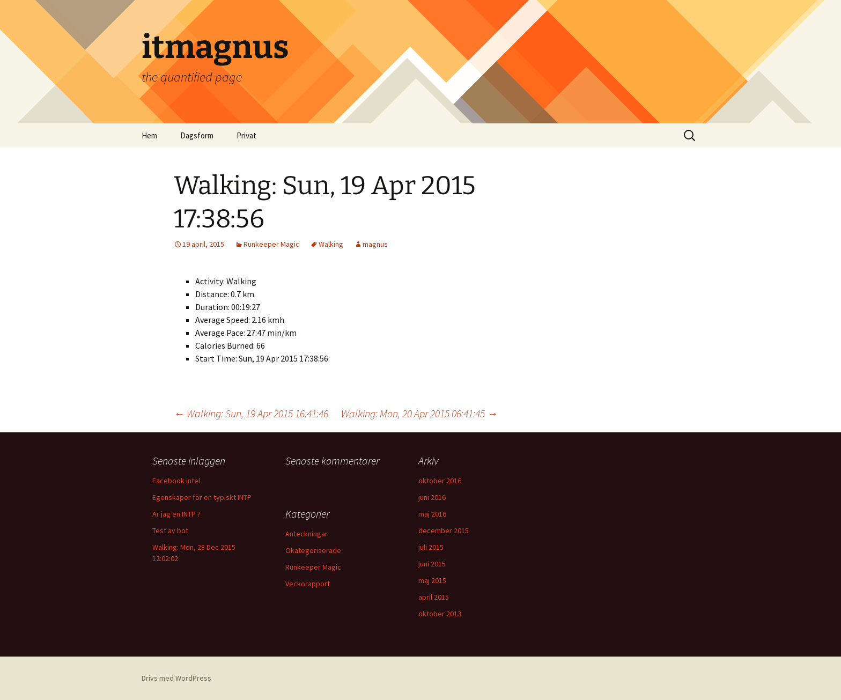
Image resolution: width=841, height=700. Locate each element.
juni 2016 (432, 497)
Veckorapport (307, 583)
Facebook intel (176, 480)
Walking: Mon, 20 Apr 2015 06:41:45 (419, 413)
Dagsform (196, 135)
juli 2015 (431, 547)
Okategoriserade (313, 550)
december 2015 (443, 530)
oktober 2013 (439, 613)
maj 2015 (432, 580)
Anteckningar (306, 534)
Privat (246, 135)
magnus (375, 244)
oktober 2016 (439, 480)
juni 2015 (432, 564)
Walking (331, 244)
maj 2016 (432, 514)
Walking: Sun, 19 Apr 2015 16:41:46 (251, 413)
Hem (149, 135)
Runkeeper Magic (271, 244)
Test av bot (170, 530)
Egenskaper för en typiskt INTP (202, 497)
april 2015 (433, 597)
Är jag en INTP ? (176, 514)
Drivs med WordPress (176, 678)
